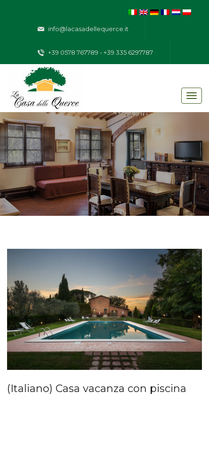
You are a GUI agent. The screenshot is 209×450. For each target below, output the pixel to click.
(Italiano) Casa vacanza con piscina (96, 388)
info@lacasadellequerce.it (83, 29)
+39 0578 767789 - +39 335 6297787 (95, 53)
